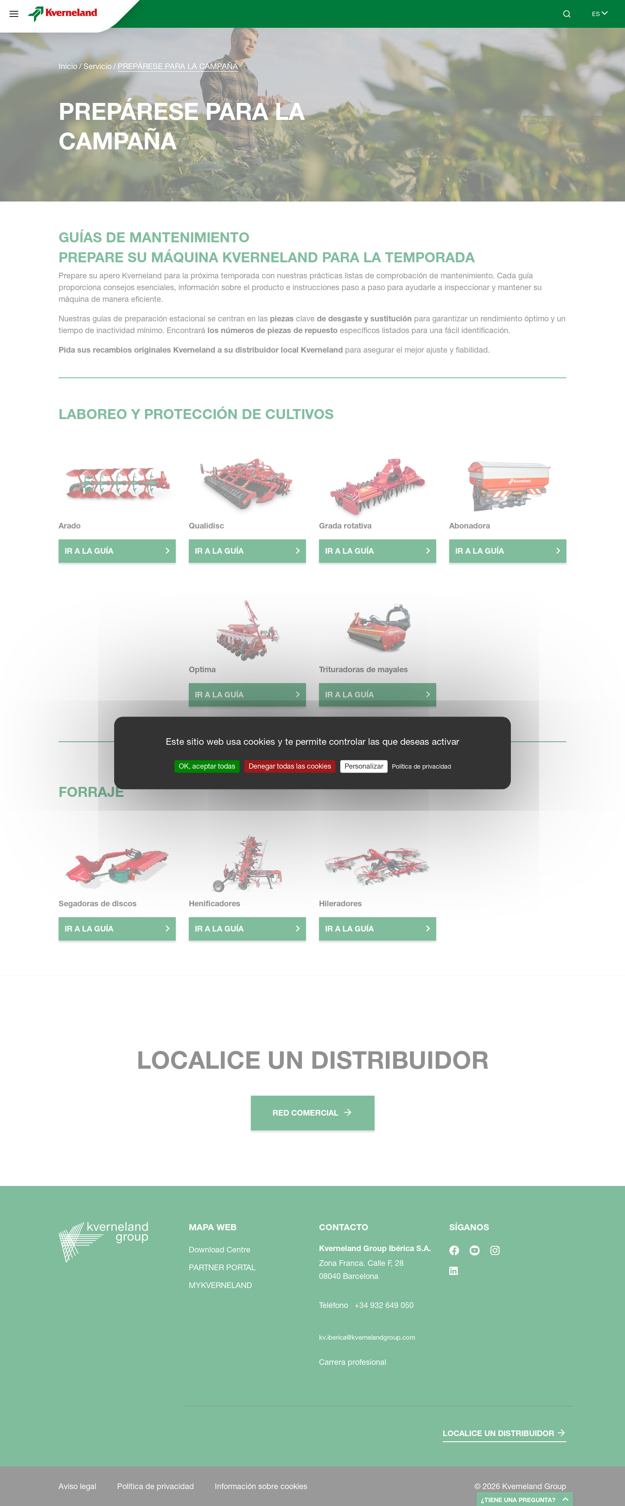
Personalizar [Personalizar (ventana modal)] (364, 766)
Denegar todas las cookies (290, 766)
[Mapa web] (14, 14)
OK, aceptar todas (207, 766)
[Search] (567, 14)
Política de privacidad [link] (421, 766)
